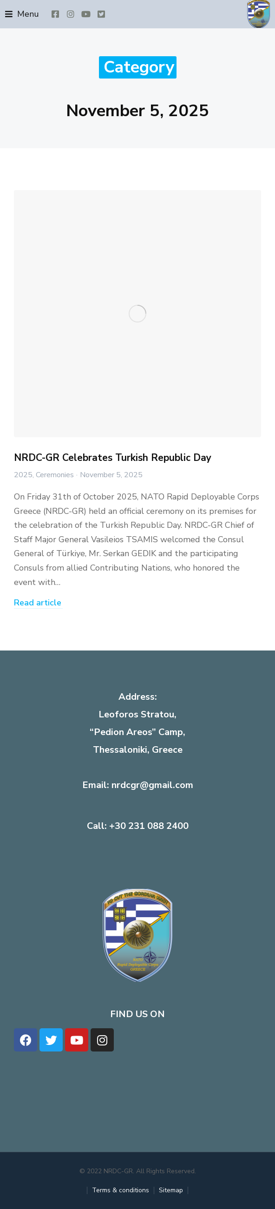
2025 (23, 475)
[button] (22, 14)
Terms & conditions (120, 1190)
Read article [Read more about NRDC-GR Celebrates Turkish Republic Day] (37, 603)
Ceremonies (55, 475)
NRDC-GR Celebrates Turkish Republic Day (112, 457)
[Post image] (137, 313)
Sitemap (171, 1190)
